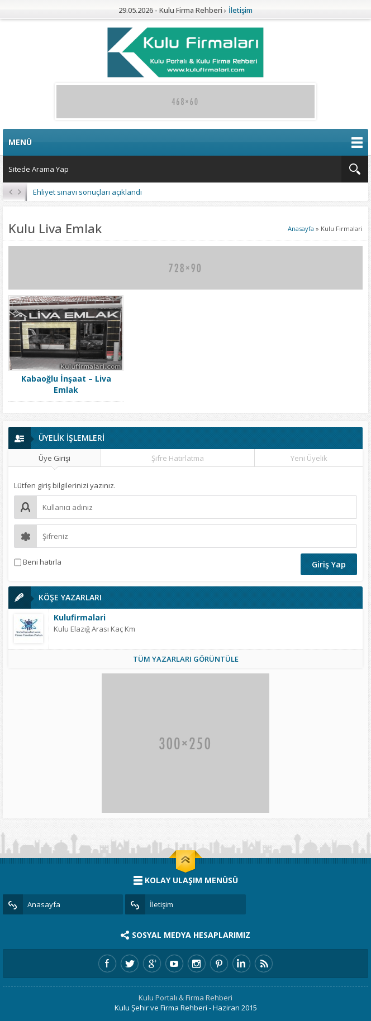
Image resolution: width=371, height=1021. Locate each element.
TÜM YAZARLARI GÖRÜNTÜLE (186, 659)
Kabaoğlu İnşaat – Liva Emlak (66, 384)
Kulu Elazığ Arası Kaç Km (94, 629)
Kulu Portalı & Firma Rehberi (185, 998)
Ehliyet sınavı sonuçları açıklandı (87, 192)
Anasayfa (301, 228)
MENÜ (185, 142)
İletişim (241, 10)
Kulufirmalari (80, 617)
